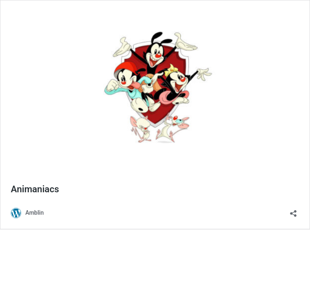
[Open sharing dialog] (293, 210)
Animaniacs (35, 189)
